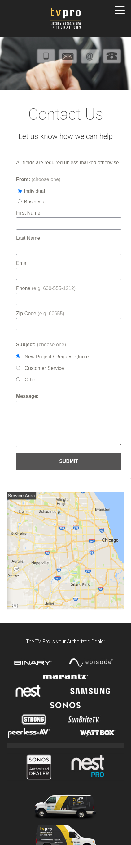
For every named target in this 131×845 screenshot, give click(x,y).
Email (22, 263)
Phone (46, 288)
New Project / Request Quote (56, 356)
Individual (34, 191)
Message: (27, 396)
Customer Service (44, 368)
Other (30, 379)
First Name (28, 213)
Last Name (28, 238)
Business (34, 201)
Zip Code (40, 313)
